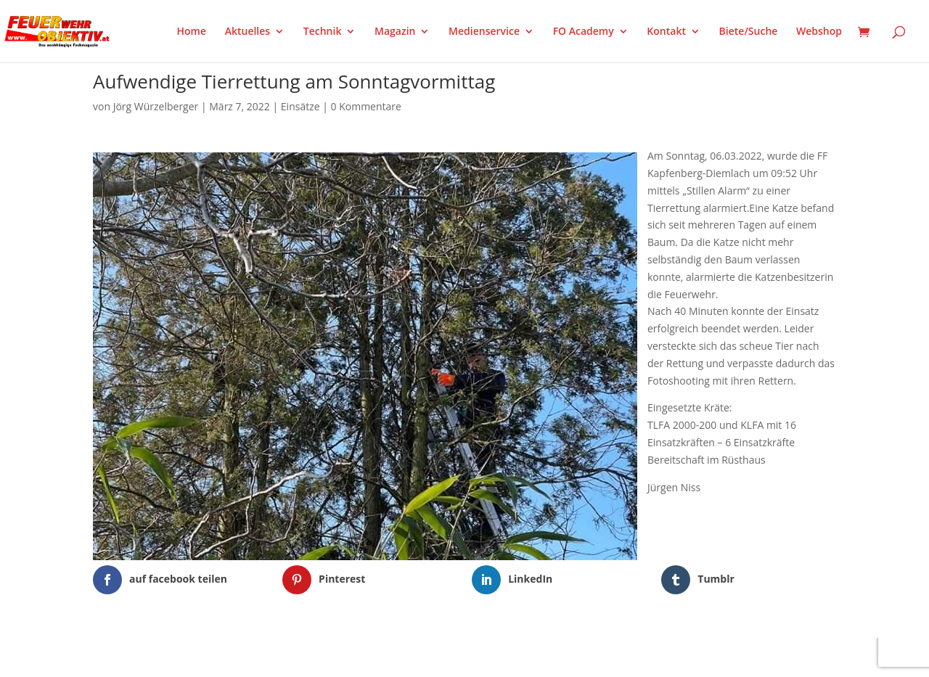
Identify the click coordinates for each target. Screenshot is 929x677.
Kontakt (666, 32)
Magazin (395, 32)
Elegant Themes (165, 657)
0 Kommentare (366, 106)
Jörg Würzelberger (156, 106)
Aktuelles (247, 32)
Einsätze (300, 106)
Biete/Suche (748, 32)
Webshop (819, 32)
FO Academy (583, 32)
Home (192, 32)
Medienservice (484, 32)
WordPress (262, 657)
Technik (322, 32)
